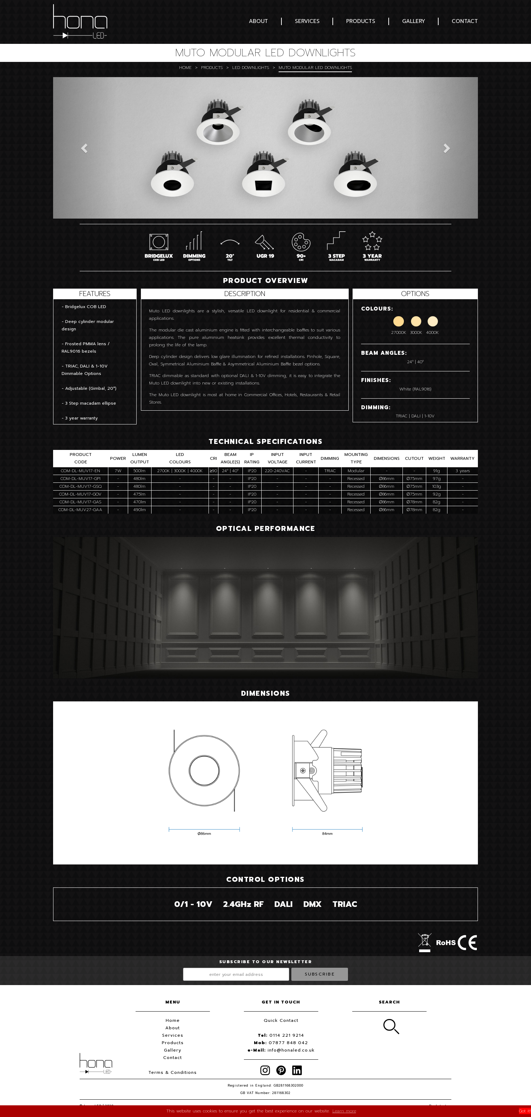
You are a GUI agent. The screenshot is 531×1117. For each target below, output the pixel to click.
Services (307, 21)
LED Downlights (250, 67)
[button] (85, 148)
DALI (283, 904)
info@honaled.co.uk (291, 1050)
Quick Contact (281, 1020)
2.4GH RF (243, 904)
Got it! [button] (525, 1111)
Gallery (413, 21)
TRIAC (344, 904)
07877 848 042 (288, 1043)
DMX (312, 904)
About (258, 21)
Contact (465, 21)
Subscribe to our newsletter (265, 962)
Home (185, 67)
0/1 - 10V (193, 904)
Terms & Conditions (172, 1072)
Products (360, 21)
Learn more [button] (344, 1111)
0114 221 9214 (286, 1035)
